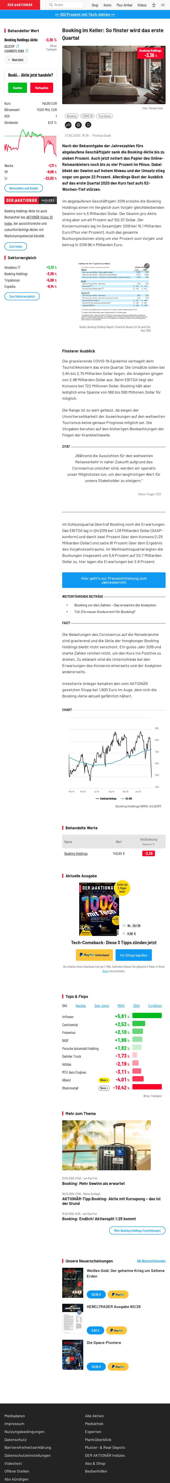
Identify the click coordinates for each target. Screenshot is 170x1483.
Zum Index (15, 246)
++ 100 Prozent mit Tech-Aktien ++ (85, 14)
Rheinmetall (70, 1088)
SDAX (136, 1005)
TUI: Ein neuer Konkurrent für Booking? (104, 611)
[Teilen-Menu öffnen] (68, 125)
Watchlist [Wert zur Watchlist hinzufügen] (17, 60)
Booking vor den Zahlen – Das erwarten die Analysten (115, 605)
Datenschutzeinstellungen (27, 1455)
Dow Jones (102, 1005)
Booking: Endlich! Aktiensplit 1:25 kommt (99, 1218)
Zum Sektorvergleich (22, 296)
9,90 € (95, 1330)
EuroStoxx (155, 1005)
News (104, 1080)
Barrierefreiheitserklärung (27, 1447)
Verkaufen (41, 88)
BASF (65, 1040)
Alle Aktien (94, 1415)
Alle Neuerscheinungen (151, 1261)
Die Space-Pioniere (104, 1342)
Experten (93, 1431)
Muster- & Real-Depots (105, 1447)
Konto (105, 971)
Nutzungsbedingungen (24, 1431)
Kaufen (17, 88)
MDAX (121, 1005)
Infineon (67, 1016)
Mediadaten (14, 1415)
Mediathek (94, 1423)
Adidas (66, 1064)
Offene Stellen (16, 1471)
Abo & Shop (95, 1463)
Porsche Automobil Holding (80, 1048)
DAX (64, 1005)
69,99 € (96, 1294)
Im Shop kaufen (133, 955)
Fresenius (68, 1032)
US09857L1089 (16, 50)
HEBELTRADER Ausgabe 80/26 (114, 1306)
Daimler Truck (71, 1056)
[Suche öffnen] (51, 4)
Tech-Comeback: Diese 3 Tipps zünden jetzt (114, 942)
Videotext (13, 1463)
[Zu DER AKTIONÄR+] (124, 5)
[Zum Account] (107, 5)
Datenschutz (15, 1439)
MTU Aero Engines (74, 1072)
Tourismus (104, 116)
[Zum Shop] (95, 5)
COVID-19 (87, 116)
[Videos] (142, 5)
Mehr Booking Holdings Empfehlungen (137, 1230)
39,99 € (96, 1366)
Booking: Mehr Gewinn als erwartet (93, 1183)
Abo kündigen (16, 1479)
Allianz (66, 1080)
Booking (72, 116)
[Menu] (164, 5)
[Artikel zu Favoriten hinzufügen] (88, 125)
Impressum (14, 1423)
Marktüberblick (98, 1439)
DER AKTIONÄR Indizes (105, 1455)
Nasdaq (81, 1005)
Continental (70, 1024)
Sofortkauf (94, 955)
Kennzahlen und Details (23, 188)
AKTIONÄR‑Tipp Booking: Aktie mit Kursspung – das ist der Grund (111, 1201)
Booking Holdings (138, 806)
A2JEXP (11, 46)
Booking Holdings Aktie (21, 40)
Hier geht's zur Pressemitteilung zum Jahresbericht (114, 580)
